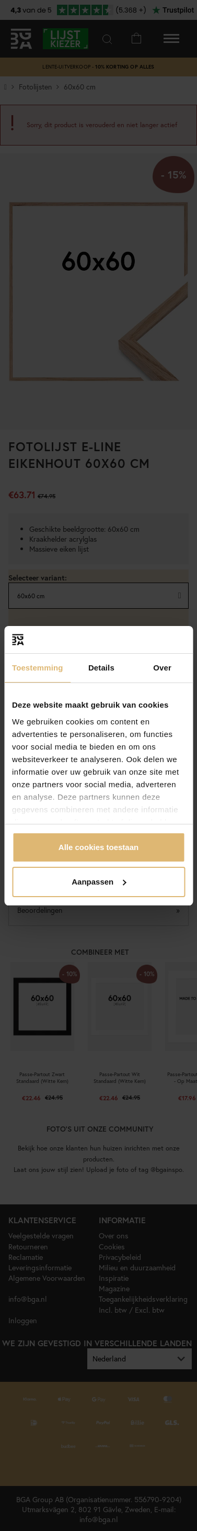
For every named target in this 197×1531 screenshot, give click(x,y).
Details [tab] (101, 667)
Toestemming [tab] (37, 667)
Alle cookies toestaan (98, 847)
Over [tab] (162, 667)
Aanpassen (99, 881)
